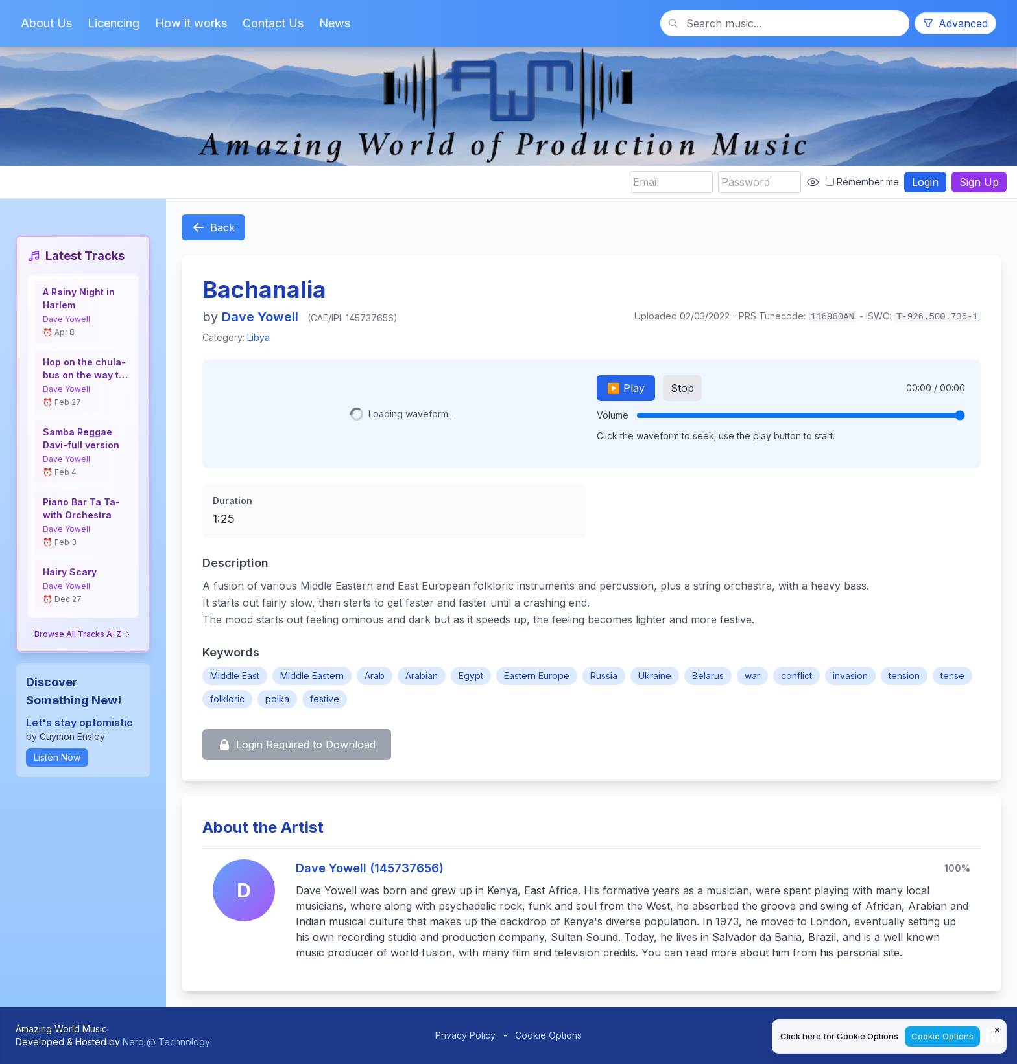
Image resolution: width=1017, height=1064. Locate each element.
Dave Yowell (66, 319)
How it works (191, 23)
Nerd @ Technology (166, 1041)
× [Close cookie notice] (997, 1029)
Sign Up (979, 182)
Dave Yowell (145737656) (370, 868)
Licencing (113, 23)
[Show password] (812, 182)
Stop (682, 388)
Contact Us (273, 23)
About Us (46, 23)
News (334, 23)
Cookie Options (548, 1035)
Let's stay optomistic (79, 722)
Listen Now (57, 757)
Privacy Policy (465, 1035)
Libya (258, 337)
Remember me (862, 181)
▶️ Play (626, 388)
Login (925, 182)
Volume (612, 415)
